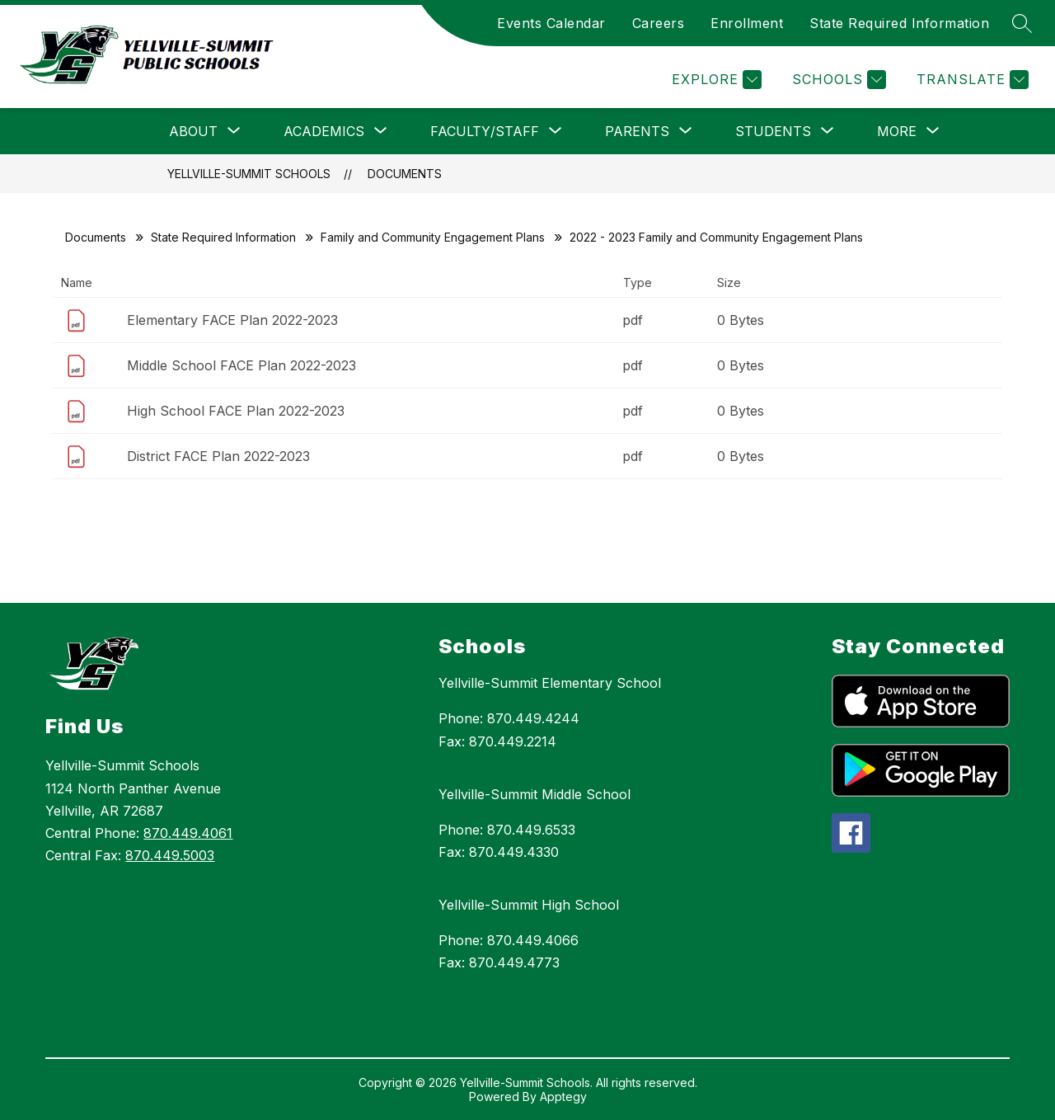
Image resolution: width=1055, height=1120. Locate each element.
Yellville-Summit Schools (249, 174)
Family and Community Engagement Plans (433, 237)
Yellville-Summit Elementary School (549, 683)
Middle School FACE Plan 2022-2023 (241, 365)
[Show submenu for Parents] (637, 131)
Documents (405, 174)
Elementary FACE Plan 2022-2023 (232, 320)
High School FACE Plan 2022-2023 (236, 410)
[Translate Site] (970, 79)
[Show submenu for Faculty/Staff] (484, 131)
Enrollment (746, 23)
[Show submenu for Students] (773, 131)
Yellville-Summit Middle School (534, 794)
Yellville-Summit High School (528, 904)
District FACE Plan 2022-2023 (218, 456)
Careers (658, 23)
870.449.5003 (169, 855)
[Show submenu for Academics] (324, 131)
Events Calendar (551, 23)
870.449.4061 (187, 833)
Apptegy (563, 1096)
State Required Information (899, 23)
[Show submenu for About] (193, 131)
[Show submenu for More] (897, 131)
